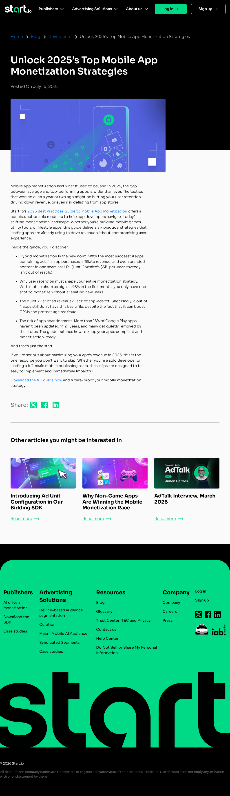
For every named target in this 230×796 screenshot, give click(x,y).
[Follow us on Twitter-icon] (198, 614)
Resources (110, 592)
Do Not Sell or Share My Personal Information (126, 650)
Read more (21, 518)
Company (174, 592)
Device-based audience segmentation (61, 613)
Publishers (48, 9)
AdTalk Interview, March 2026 (184, 499)
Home (17, 36)
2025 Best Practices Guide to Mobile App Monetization (77, 211)
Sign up (205, 9)
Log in (167, 9)
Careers (170, 611)
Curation (47, 624)
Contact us (106, 629)
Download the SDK (16, 620)
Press (168, 620)
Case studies (15, 631)
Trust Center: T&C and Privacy (123, 620)
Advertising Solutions (92, 9)
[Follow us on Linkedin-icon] (217, 614)
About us (134, 9)
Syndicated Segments (59, 642)
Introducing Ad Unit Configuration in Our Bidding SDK (37, 502)
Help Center (107, 638)
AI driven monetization (15, 605)
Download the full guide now (36, 380)
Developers (59, 36)
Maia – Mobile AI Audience (63, 633)
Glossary (104, 611)
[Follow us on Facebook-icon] (208, 614)
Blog (35, 36)
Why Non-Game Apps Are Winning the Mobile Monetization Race (112, 502)
